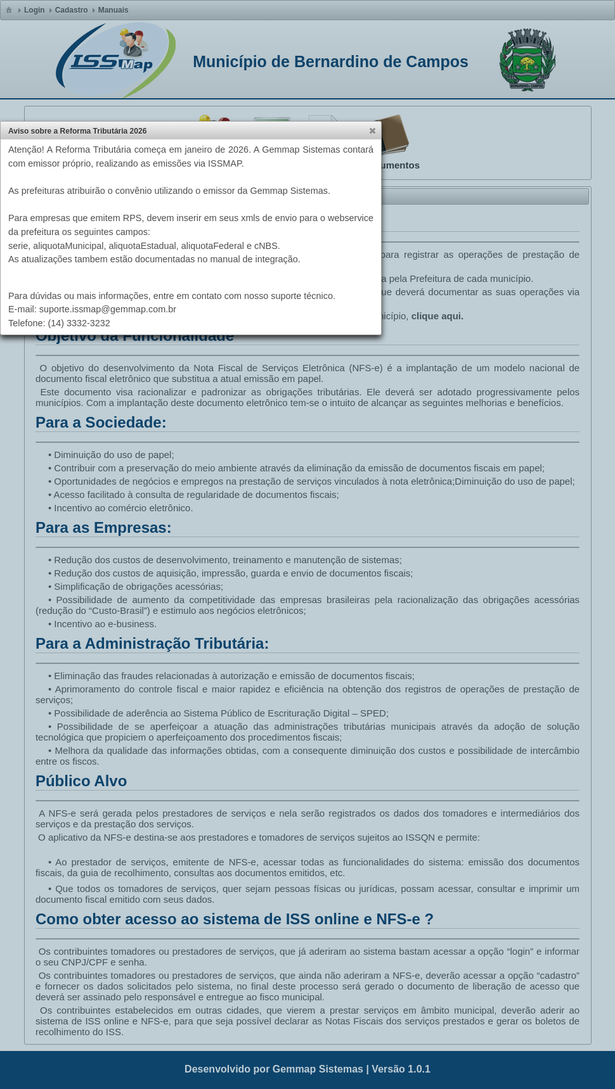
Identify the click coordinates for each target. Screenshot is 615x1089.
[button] (372, 130)
